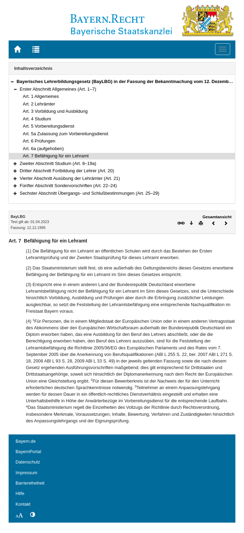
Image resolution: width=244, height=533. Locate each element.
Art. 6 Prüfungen (39, 141)
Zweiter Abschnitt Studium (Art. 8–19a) (58, 163)
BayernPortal (28, 451)
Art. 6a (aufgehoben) (43, 148)
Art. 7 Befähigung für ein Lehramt (56, 155)
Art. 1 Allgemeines (41, 96)
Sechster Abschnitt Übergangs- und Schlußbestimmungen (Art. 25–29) (89, 193)
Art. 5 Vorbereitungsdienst (48, 126)
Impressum (26, 472)
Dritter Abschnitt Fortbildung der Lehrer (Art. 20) (67, 170)
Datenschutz (28, 462)
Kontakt (23, 504)
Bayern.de (26, 441)
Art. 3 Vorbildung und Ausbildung (55, 111)
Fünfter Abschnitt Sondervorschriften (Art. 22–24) (68, 185)
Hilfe (20, 493)
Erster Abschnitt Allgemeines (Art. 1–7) (58, 89)
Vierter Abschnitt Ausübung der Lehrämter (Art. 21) (70, 178)
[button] (12, 81)
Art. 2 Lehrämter (39, 104)
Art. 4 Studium (37, 118)
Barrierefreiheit (30, 483)
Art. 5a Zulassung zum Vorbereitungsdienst (65, 133)
